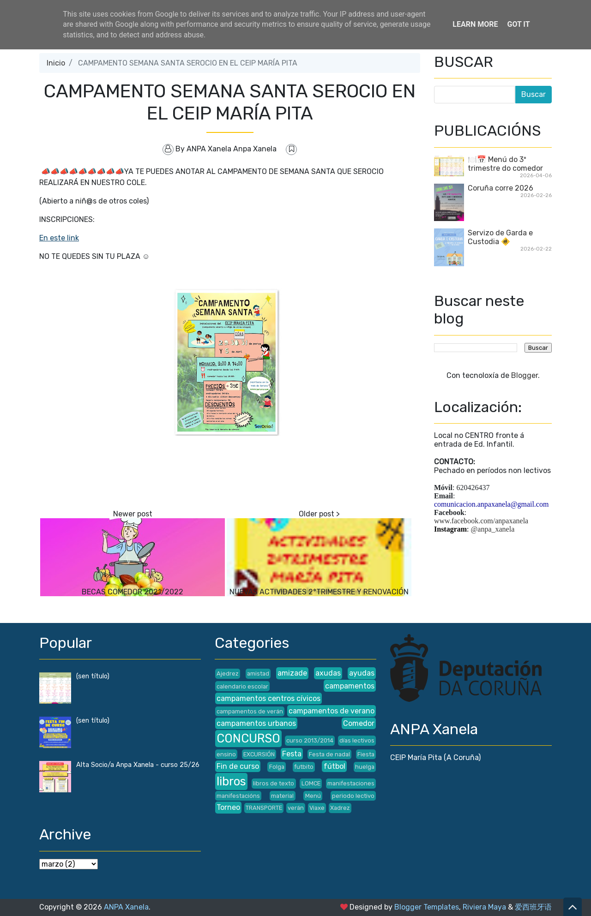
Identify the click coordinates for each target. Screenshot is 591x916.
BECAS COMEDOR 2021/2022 (132, 591)
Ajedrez (228, 673)
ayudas (361, 673)
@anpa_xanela (493, 529)
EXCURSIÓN (259, 754)
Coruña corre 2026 (500, 188)
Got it (518, 24)
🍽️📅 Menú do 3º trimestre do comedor (505, 164)
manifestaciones (350, 783)
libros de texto (273, 783)
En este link (59, 237)
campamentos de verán (250, 711)
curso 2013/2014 (309, 740)
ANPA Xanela (126, 907)
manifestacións (238, 795)
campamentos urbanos (256, 723)
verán (296, 807)
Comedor (358, 723)
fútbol (334, 766)
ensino (226, 754)
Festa (292, 753)
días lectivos (356, 740)
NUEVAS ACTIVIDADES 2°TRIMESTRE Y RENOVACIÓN (319, 591)
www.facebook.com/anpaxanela (481, 521)
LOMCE (311, 783)
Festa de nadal (329, 754)
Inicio (56, 63)
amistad (258, 673)
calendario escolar (242, 686)
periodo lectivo (353, 795)
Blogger (524, 375)
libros (231, 781)
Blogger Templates (426, 907)
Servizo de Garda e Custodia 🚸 (500, 237)
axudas (328, 673)
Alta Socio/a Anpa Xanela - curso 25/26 (137, 765)
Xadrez (340, 807)
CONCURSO (248, 738)
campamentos (349, 686)
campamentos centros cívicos (268, 698)
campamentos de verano (331, 710)
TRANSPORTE (264, 807)
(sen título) (92, 676)
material (282, 795)
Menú (313, 795)
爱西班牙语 (533, 907)
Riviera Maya (484, 907)
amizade (292, 673)
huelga (364, 766)
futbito (304, 766)
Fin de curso (238, 766)
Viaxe (317, 807)
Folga (276, 766)
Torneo (228, 807)
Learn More (475, 24)
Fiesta (365, 754)
